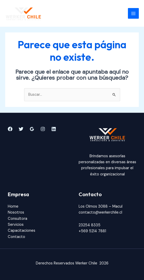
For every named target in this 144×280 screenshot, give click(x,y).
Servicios (16, 224)
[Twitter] (21, 129)
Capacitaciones (21, 230)
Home (13, 206)
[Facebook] (10, 129)
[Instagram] (42, 129)
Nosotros (16, 212)
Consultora (17, 218)
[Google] (32, 129)
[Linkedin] (53, 129)
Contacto (16, 236)
